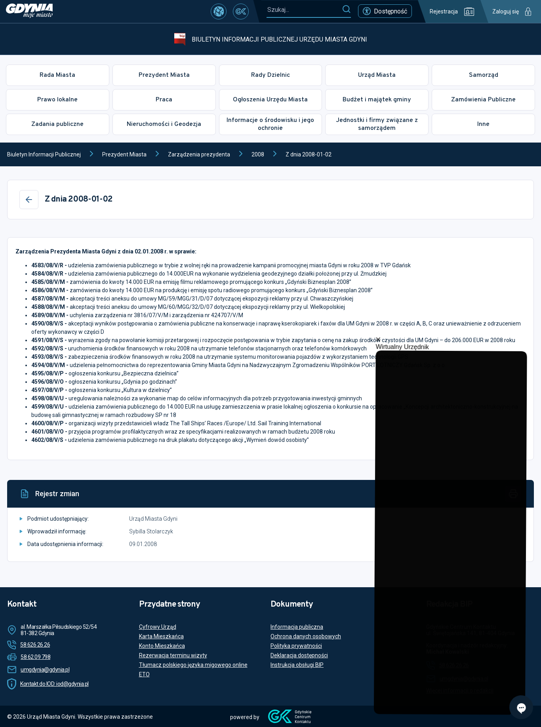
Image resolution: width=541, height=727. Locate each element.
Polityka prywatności (296, 646)
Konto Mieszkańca (162, 646)
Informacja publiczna (296, 627)
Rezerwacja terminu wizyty (173, 655)
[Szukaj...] (304, 10)
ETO (144, 674)
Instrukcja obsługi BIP (297, 665)
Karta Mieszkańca (161, 636)
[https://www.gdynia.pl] (29, 11)
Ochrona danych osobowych (305, 636)
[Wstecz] (28, 199)
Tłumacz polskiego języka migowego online (193, 665)
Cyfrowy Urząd (157, 627)
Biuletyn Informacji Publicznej (44, 154)
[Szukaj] (346, 9)
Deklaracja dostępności (299, 655)
